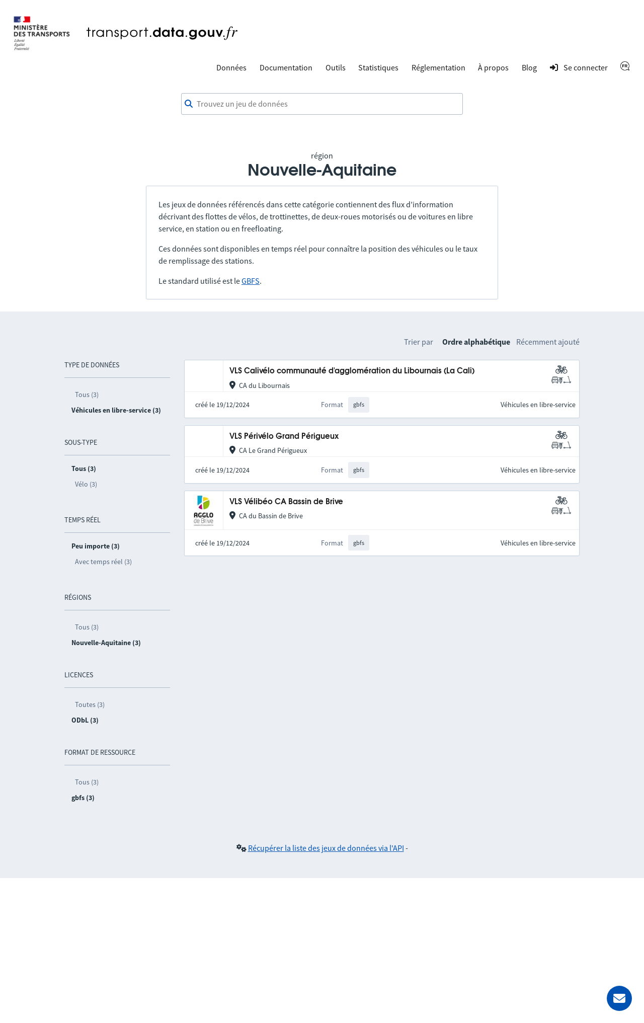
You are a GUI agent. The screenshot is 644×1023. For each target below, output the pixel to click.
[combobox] (322, 104)
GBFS (251, 281)
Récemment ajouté (548, 342)
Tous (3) (87, 394)
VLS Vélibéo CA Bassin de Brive (286, 502)
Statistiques (378, 67)
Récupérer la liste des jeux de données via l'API (326, 848)
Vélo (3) (86, 484)
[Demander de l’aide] (619, 998)
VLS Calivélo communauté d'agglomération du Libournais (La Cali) (351, 371)
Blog (529, 67)
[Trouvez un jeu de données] (322, 104)
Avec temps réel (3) (103, 561)
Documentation (286, 67)
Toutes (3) (90, 704)
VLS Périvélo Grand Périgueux (284, 436)
